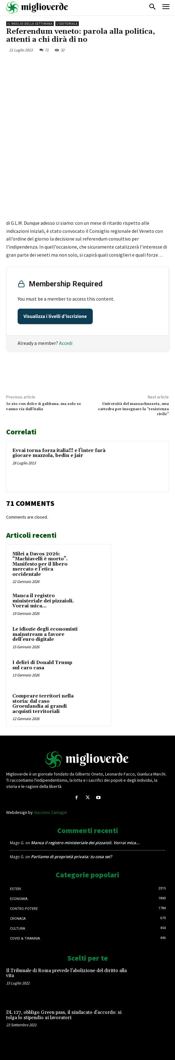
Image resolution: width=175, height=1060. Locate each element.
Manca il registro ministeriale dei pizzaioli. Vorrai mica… (43, 601)
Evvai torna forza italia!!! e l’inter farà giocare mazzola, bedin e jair (58, 453)
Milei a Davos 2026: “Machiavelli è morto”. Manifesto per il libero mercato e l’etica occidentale (40, 564)
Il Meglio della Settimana (30, 23)
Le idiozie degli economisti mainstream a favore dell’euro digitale (45, 634)
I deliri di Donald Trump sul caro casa (42, 665)
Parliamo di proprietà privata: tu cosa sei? (71, 856)
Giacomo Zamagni (50, 812)
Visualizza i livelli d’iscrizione (55, 316)
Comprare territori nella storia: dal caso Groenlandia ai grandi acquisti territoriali (43, 704)
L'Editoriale (67, 23)
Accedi (65, 343)
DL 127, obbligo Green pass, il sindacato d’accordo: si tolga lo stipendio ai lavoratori (64, 1015)
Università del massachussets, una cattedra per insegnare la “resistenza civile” (133, 409)
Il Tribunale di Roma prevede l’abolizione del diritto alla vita (66, 973)
